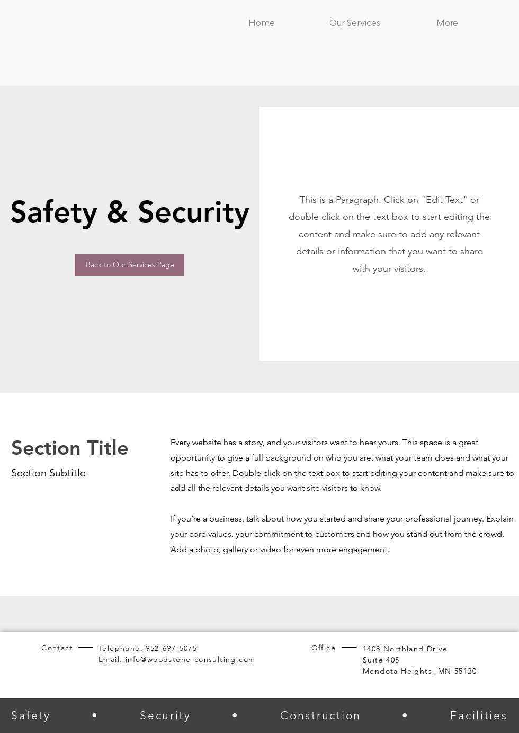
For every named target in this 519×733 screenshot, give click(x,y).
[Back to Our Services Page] (129, 265)
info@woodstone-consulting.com (191, 659)
